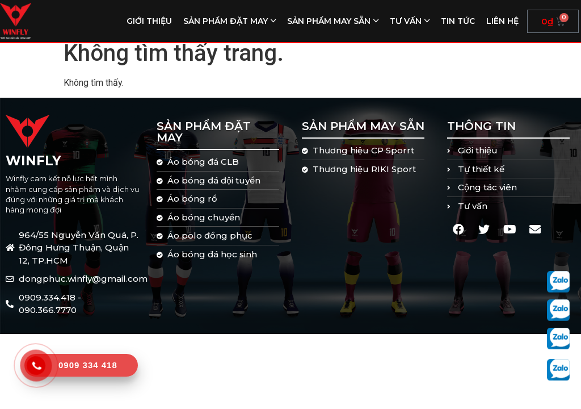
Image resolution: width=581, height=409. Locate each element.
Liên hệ (502, 21)
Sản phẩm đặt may (225, 21)
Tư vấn (406, 21)
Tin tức (458, 21)
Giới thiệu (149, 21)
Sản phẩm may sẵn (329, 21)
